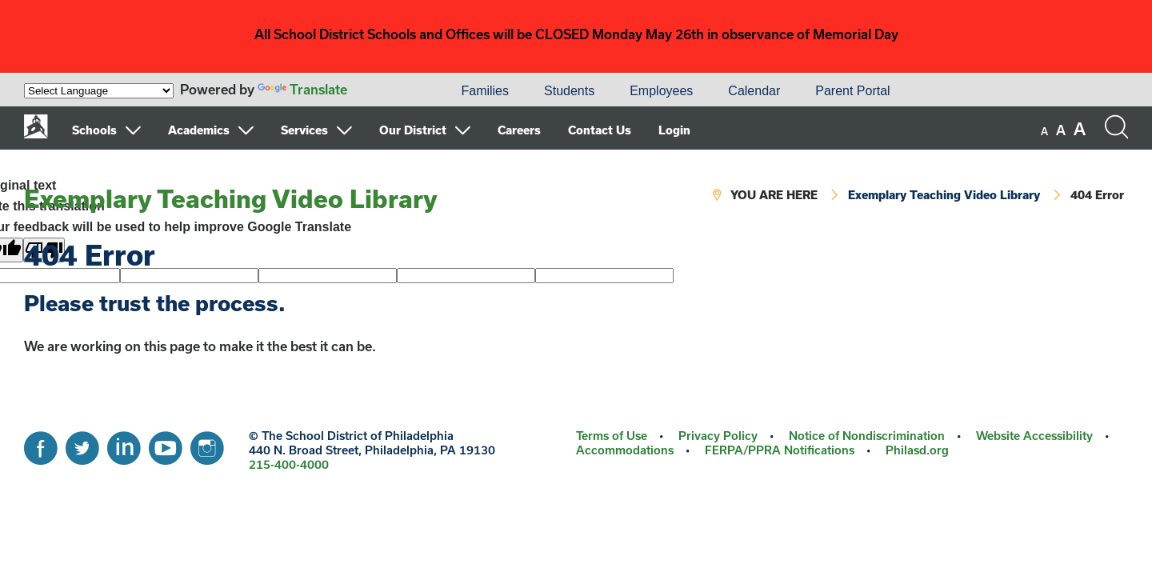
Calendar (754, 91)
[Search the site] (1116, 127)
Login (674, 130)
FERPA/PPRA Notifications (779, 450)
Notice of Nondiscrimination (867, 435)
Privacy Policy (718, 435)
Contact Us (599, 130)
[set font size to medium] (1061, 130)
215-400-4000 (289, 464)
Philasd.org (917, 450)
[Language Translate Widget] (99, 90)
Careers (519, 130)
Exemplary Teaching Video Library (231, 198)
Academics (199, 130)
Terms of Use (611, 435)
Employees (661, 91)
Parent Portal (852, 91)
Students (569, 91)
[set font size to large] (1079, 128)
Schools (94, 130)
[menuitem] (388, 91)
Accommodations (625, 450)
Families (485, 91)
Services (304, 130)
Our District (412, 130)
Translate (302, 89)
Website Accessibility (1034, 435)
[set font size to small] (1044, 131)
